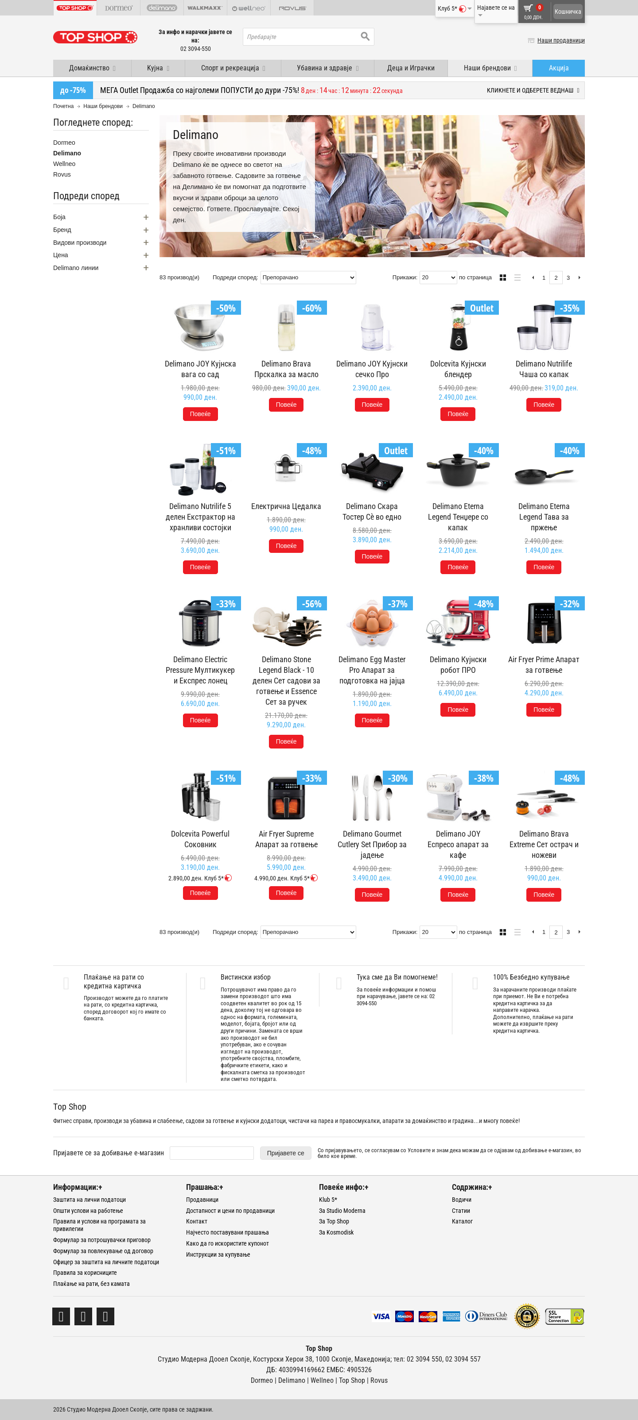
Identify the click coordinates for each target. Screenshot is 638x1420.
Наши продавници (561, 40)
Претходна (532, 278)
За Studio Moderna (342, 1210)
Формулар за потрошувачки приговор (102, 1239)
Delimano (67, 153)
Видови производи (79, 242)
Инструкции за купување (218, 1254)
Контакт (196, 1221)
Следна (579, 278)
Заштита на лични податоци (89, 1199)
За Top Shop (334, 1221)
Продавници (202, 1199)
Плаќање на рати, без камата (91, 1283)
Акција (559, 68)
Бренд (62, 229)
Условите (419, 1150)
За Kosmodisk (336, 1232)
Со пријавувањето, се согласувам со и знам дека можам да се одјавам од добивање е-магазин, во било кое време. (449, 1153)
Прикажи (404, 277)
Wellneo (64, 163)
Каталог (462, 1221)
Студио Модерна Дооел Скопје (204, 1359)
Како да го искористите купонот (227, 1243)
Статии (461, 1210)
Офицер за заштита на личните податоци (106, 1262)
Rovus (62, 174)
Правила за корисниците (85, 1272)
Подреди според (235, 277)
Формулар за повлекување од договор (103, 1250)
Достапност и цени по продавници (230, 1210)
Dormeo (64, 142)
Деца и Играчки (411, 68)
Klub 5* (328, 1199)
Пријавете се (285, 1153)
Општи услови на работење (88, 1210)
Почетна (63, 106)
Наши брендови (103, 106)
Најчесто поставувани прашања (227, 1232)
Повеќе (200, 413)
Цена (60, 255)
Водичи (461, 1199)
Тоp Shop (352, 1380)
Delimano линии (75, 267)
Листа (515, 276)
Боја (59, 216)
